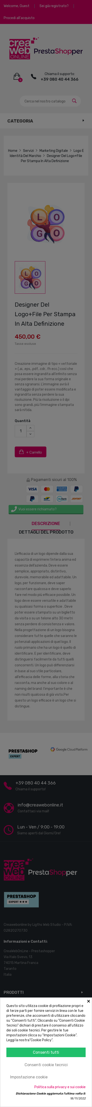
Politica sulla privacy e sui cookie (60, 1087)
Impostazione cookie (29, 1077)
